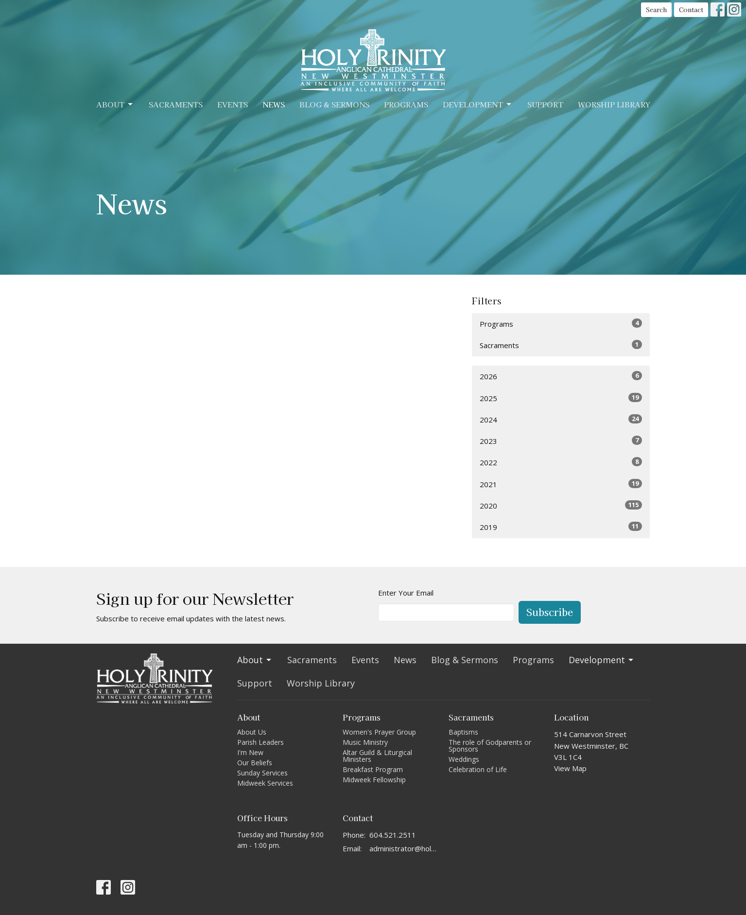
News (273, 104)
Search (656, 9)
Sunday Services (262, 772)
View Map (570, 768)
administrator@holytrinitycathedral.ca (404, 848)
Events (232, 104)
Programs (406, 104)
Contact (691, 9)
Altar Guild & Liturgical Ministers (377, 756)
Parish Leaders (260, 742)
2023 (561, 441)
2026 (561, 376)
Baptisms (463, 732)
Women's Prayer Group (379, 732)
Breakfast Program (373, 769)
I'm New (250, 752)
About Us (251, 732)
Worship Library (614, 104)
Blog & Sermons (334, 104)
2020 (561, 505)
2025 (561, 398)
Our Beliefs (254, 762)
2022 (561, 462)
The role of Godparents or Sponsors (490, 746)
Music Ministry (365, 742)
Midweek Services (265, 783)
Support (545, 104)
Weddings (464, 759)
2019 (561, 527)
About (115, 104)
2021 (561, 484)
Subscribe (549, 612)
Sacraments (176, 104)
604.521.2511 (392, 835)
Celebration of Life (478, 769)
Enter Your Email (406, 593)
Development (478, 104)
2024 (561, 419)
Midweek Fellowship (374, 779)
